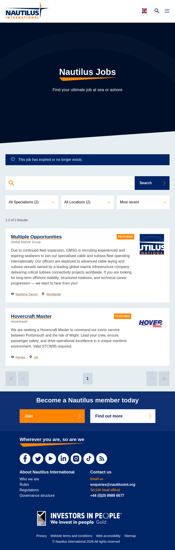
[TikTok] (88, 458)
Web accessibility (108, 536)
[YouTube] (50, 458)
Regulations (29, 490)
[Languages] (145, 11)
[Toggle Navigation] (167, 11)
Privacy (41, 536)
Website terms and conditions (71, 536)
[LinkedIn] (63, 458)
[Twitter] (37, 458)
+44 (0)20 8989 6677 (107, 495)
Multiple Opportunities (36, 236)
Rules (24, 484)
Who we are (29, 479)
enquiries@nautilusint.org (112, 484)
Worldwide (51, 294)
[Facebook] (25, 458)
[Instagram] (76, 458)
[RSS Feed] (101, 458)
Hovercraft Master (31, 316)
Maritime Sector (24, 294)
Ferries (18, 357)
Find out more (123, 416)
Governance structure (37, 495)
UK (33, 357)
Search (153, 183)
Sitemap (130, 536)
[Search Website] (157, 11)
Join (53, 416)
